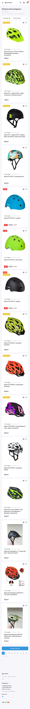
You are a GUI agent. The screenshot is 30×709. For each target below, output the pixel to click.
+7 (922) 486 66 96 (6, 687)
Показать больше (15, 648)
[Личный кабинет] (24, 3)
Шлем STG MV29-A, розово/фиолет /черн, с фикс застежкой (15, 427)
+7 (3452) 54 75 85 (6, 685)
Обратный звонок (6, 689)
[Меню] (2, 2)
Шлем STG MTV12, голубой (12, 218)
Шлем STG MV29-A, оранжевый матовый (13, 385)
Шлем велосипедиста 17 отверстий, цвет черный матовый (15, 552)
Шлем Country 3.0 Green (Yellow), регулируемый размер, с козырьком (14, 53)
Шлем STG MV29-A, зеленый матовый (12, 344)
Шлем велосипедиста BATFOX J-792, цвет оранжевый (14, 593)
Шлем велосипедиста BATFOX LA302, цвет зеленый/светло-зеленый (13, 636)
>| (6, 656)
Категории (6, 18)
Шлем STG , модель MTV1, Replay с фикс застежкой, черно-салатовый (14, 135)
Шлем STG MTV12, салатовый (13, 260)
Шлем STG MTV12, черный (12, 301)
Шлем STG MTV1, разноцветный (14, 176)
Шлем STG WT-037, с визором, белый (13, 468)
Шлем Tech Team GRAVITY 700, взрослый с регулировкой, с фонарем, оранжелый (13, 511)
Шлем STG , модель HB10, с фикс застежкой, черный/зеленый (14, 94)
